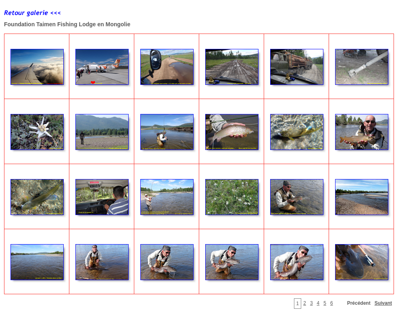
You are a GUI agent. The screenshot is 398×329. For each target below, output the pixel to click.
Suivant (383, 303)
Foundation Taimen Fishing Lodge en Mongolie (67, 24)
